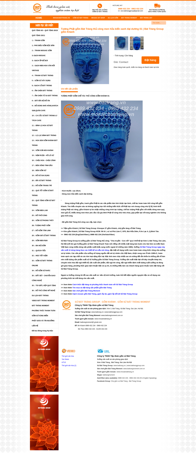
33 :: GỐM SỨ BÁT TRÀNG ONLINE (42, 263)
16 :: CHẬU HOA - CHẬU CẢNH (44, 160)
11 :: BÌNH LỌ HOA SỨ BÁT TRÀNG (42, 128)
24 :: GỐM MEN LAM (40, 210)
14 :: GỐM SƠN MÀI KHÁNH (42, 150)
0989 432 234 (124, 9)
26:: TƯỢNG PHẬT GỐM (41, 225)
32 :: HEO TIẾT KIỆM (40, 256)
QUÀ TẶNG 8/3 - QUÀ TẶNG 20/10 (45, 30)
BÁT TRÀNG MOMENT (40, 306)
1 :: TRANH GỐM (38, 40)
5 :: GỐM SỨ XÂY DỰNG (41, 80)
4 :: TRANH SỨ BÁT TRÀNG (42, 75)
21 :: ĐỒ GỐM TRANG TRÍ (42, 185)
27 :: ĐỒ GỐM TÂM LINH (41, 230)
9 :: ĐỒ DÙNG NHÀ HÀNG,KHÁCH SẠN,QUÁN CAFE (45, 108)
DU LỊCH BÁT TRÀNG (40, 296)
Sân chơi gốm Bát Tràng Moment (86, 291)
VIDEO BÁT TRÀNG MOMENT (43, 301)
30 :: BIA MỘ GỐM (39, 246)
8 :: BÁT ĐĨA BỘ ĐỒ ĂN (41, 101)
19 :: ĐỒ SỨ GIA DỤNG (40, 175)
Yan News (65, 359)
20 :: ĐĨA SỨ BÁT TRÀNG (41, 180)
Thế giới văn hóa (68, 356)
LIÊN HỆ (35, 326)
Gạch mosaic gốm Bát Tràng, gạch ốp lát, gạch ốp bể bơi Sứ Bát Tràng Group (105, 294)
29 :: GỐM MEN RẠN (40, 241)
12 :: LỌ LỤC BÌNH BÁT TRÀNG (44, 135)
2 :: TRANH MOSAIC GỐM (42, 50)
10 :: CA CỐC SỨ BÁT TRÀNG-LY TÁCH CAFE (44, 118)
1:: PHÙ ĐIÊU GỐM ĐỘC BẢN (43, 45)
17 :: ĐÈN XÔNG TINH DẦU (42, 165)
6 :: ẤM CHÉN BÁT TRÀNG (42, 91)
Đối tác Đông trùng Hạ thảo (42, 331)
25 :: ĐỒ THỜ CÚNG (39, 215)
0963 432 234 (137, 9)
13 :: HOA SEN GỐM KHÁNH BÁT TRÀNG (45, 142)
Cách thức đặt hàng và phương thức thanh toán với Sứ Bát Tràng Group (103, 284)
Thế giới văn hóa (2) (69, 365)
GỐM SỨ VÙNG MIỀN (40, 316)
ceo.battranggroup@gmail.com (132, 11)
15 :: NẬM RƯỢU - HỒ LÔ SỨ (43, 155)
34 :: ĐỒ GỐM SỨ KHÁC (41, 271)
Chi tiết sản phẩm (69, 89)
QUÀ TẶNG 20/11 (38, 35)
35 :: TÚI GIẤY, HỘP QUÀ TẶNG (44, 285)
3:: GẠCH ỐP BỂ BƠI (40, 61)
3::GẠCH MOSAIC (39, 56)
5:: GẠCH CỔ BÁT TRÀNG (42, 86)
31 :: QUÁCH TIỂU (39, 251)
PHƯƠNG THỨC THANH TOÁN (43, 311)
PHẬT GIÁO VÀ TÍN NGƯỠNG (43, 321)
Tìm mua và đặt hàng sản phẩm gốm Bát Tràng (92, 288)
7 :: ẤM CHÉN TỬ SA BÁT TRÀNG (45, 96)
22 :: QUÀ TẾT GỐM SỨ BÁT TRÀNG (43, 193)
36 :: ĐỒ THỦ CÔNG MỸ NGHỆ (43, 290)
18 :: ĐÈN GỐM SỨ (39, 170)
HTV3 (64, 362)
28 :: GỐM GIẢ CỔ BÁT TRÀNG (44, 235)
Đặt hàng (150, 60)
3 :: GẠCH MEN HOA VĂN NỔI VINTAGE (43, 68)
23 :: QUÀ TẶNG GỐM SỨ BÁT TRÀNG (43, 203)
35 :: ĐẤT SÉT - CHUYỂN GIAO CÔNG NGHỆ (43, 278)
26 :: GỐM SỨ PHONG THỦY (43, 220)
